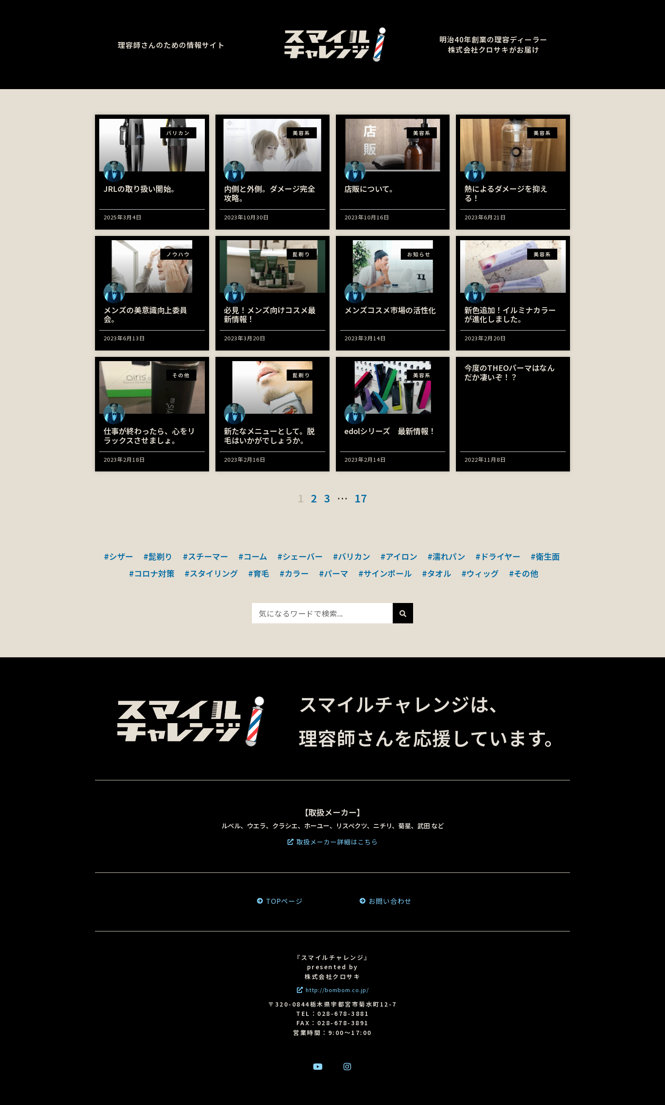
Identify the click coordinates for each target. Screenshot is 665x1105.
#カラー (294, 573)
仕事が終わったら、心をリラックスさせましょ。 (149, 435)
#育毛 (258, 573)
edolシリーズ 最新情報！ (390, 430)
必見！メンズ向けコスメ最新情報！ (270, 314)
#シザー (118, 556)
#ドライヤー (497, 556)
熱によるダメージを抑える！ (506, 193)
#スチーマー (205, 556)
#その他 (523, 573)
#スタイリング (211, 573)
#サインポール (385, 573)
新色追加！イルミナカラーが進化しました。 (510, 314)
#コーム (252, 556)
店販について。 (370, 188)
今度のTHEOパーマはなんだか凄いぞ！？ (509, 372)
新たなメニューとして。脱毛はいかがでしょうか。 (269, 435)
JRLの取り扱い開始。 (141, 188)
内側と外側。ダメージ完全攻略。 (269, 193)
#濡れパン (446, 556)
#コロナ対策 (151, 573)
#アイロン (398, 556)
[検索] (403, 613)
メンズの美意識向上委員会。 (145, 314)
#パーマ (333, 573)
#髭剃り (158, 556)
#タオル (436, 573)
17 (361, 497)
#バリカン (351, 556)
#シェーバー (300, 556)
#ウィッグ (480, 573)
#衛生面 (545, 556)
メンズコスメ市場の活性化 (390, 309)
